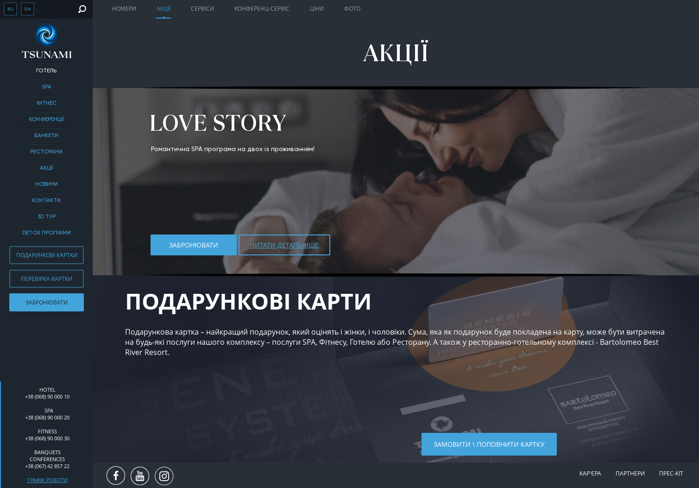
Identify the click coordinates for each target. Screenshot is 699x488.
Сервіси (202, 9)
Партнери (630, 473)
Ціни (317, 9)
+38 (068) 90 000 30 (47, 438)
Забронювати (46, 302)
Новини (46, 184)
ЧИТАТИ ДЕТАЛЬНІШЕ (284, 245)
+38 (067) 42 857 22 (47, 466)
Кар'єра (590, 473)
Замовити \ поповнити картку (489, 444)
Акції (46, 168)
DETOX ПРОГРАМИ (46, 233)
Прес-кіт (671, 473)
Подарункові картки (46, 255)
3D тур (47, 217)
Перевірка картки (46, 279)
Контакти (46, 200)
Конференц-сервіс (262, 9)
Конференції (46, 119)
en (28, 9)
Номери (124, 9)
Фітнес (46, 103)
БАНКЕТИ (46, 136)
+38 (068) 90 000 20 (47, 417)
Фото (352, 9)
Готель (46, 71)
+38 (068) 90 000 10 (47, 396)
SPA (46, 87)
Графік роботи (47, 479)
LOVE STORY (217, 123)
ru (10, 9)
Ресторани (46, 152)
